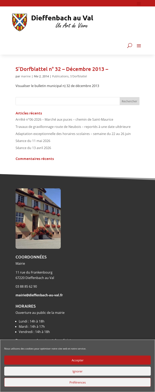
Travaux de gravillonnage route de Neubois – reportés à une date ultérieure (73, 126)
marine (26, 76)
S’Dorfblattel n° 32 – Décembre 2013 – (62, 68)
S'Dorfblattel (78, 76)
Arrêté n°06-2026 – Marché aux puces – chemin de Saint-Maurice (64, 119)
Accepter (78, 360)
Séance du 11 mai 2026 (33, 141)
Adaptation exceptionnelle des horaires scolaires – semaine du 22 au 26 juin (73, 134)
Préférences (77, 382)
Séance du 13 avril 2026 (33, 148)
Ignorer (77, 371)
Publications (60, 76)
